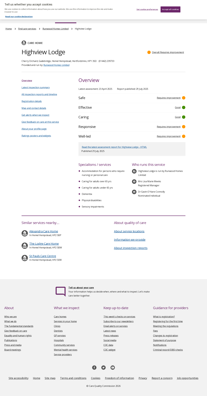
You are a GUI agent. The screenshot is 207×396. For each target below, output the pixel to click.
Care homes (60, 316)
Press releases (111, 335)
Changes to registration (165, 335)
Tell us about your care (81, 287)
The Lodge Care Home (44, 244)
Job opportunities (187, 378)
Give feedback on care (15, 330)
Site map (50, 378)
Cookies (95, 378)
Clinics (57, 326)
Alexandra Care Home (43, 231)
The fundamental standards (18, 326)
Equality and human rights (18, 335)
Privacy (143, 378)
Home (8, 17)
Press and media (12, 345)
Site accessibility (18, 378)
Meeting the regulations (165, 326)
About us (34, 17)
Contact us (196, 17)
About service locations (129, 231)
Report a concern (162, 378)
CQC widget (109, 349)
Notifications (159, 345)
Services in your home (65, 321)
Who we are (10, 316)
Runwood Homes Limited (56, 28)
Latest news (109, 330)
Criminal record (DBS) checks (168, 349)
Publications (122, 17)
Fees (155, 330)
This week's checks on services (119, 316)
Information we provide (129, 240)
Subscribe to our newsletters (118, 321)
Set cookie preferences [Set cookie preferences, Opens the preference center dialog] (147, 6)
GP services (60, 335)
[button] (165, 52)
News (95, 17)
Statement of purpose (164, 340)
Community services (64, 345)
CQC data (108, 345)
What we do (10, 321)
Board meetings (12, 349)
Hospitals (59, 340)
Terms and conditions (73, 378)
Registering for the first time (168, 321)
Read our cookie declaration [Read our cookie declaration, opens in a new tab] (19, 13)
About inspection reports (130, 248)
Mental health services (65, 349)
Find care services (65, 17)
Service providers (63, 354)
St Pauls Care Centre (42, 256)
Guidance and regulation (159, 17)
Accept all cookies (170, 6)
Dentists (58, 330)
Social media (109, 340)
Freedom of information (119, 378)
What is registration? (164, 316)
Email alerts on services (115, 326)
